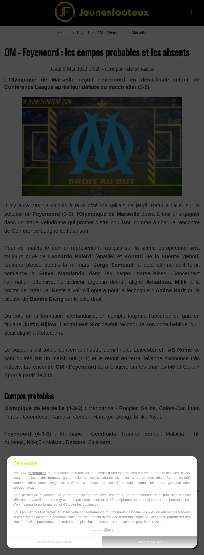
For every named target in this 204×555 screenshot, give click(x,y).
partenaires (37, 473)
